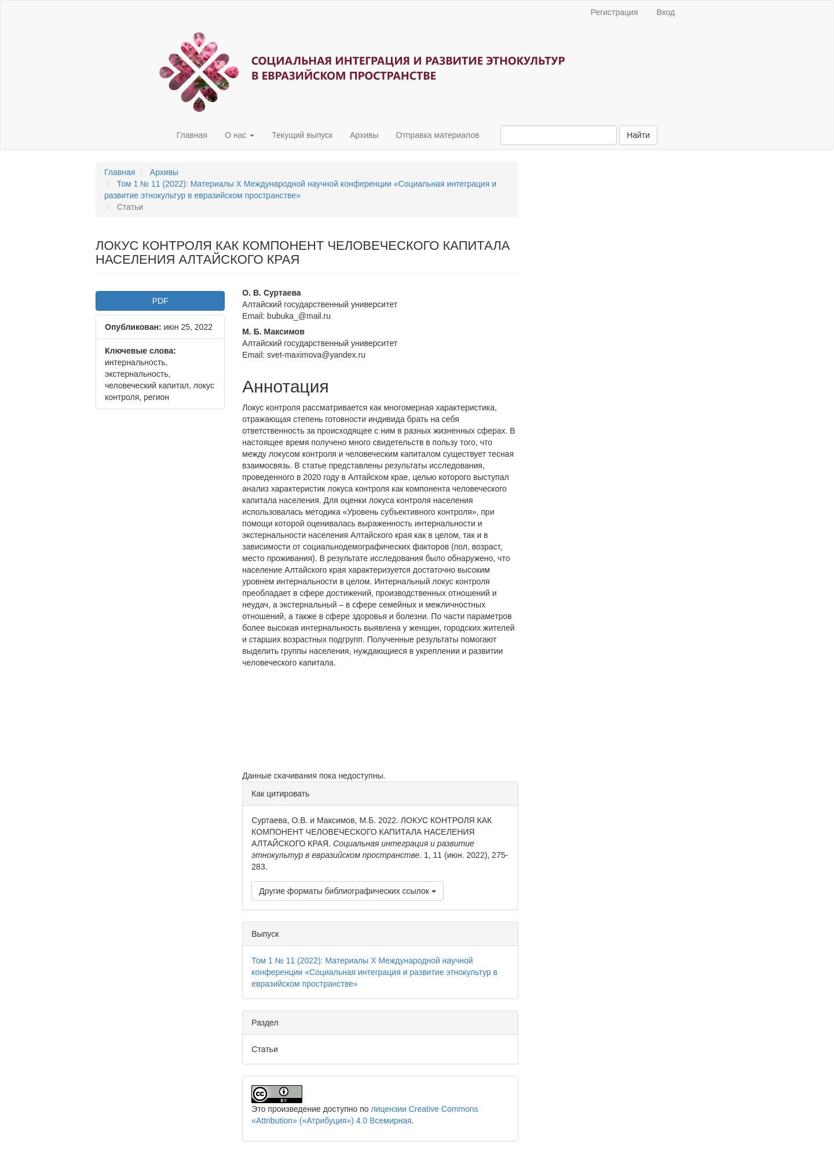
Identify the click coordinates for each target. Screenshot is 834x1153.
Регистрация (614, 12)
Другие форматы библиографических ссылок (347, 891)
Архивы (364, 135)
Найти (638, 135)
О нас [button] (239, 135)
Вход (666, 12)
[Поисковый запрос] (558, 135)
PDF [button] (160, 300)
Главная (192, 135)
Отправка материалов (438, 135)
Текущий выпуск (302, 135)
